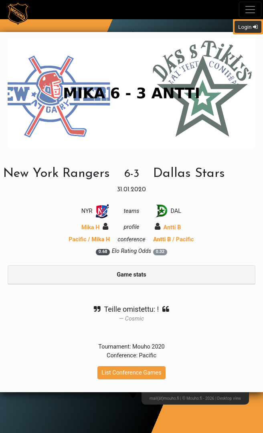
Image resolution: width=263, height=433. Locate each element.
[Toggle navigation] (250, 10)
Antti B (168, 227)
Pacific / (89, 239)
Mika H (94, 227)
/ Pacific (173, 239)
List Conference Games (131, 372)
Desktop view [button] (229, 398)
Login (248, 27)
